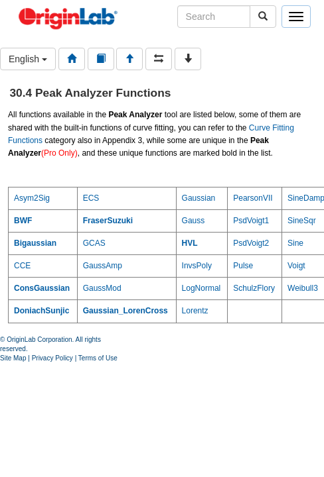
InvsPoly (197, 265)
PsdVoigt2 (251, 243)
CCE (22, 265)
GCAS (94, 243)
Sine (295, 243)
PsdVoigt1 (251, 220)
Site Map (13, 358)
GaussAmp (102, 265)
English (28, 59)
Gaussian (199, 198)
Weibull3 (302, 288)
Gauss (193, 220)
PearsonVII (252, 198)
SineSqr (301, 220)
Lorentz (195, 310)
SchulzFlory (254, 288)
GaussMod (102, 288)
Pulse (243, 265)
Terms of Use (98, 358)
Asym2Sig (32, 198)
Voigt (296, 265)
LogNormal (201, 288)
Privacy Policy (52, 358)
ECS (91, 198)
